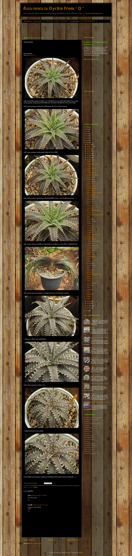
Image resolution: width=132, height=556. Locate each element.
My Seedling (90, 272)
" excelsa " (89, 206)
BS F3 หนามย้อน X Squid (93, 210)
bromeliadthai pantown (89, 443)
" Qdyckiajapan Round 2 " (93, 164)
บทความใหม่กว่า (29, 540)
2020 (86, 129)
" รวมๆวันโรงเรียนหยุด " (92, 197)
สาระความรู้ (38, 21)
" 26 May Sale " (90, 183)
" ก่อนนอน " (89, 252)
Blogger (80, 552)
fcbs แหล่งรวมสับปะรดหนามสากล (92, 423)
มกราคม (89, 308)
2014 (86, 142)
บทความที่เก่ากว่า (74, 540)
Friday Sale (93, 327)
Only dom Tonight (91, 265)
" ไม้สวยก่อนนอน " (91, 179)
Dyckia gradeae (90, 263)
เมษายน (89, 301)
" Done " (89, 267)
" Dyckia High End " (95, 318)
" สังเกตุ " (89, 287)
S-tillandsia (86, 429)
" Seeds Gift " (90, 243)
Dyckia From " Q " (31, 55)
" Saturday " (90, 223)
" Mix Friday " (90, 230)
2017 (86, 135)
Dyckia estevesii (53, 485)
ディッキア (29, 487)
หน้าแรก (51, 540)
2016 (86, 138)
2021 (86, 127)
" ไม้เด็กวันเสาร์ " (91, 161)
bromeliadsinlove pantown (90, 445)
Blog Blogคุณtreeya (89, 437)
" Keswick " (89, 212)
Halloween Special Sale (97, 347)
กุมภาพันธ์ (89, 305)
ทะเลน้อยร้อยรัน (74, 21)
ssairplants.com (88, 451)
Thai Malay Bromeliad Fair (89, 21)
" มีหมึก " (89, 170)
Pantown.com (87, 441)
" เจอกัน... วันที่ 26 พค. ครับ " (94, 234)
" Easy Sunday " (91, 190)
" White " (89, 296)
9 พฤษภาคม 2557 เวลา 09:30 (39, 495)
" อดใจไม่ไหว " (90, 289)
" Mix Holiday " (90, 285)
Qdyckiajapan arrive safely (93, 247)
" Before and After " (91, 256)
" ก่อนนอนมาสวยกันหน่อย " (93, 175)
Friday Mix (89, 294)
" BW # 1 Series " (91, 250)
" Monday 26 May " (91, 186)
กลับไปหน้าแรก (27, 21)
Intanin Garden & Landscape (91, 419)
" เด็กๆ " (88, 217)
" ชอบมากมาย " (90, 199)
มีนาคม (89, 303)
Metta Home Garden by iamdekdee (92, 417)
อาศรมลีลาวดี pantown (89, 447)
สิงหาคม (89, 153)
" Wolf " (88, 203)
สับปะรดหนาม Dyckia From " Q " (53, 8)
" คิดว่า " (93, 366)
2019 (86, 131)
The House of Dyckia (89, 439)
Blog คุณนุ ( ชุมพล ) (89, 435)
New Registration (48, 21)
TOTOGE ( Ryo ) (88, 427)
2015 (86, 140)
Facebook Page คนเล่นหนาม (91, 453)
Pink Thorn (89, 201)
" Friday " (89, 166)
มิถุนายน (89, 157)
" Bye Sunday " (90, 219)
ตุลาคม (89, 148)
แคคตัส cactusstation (89, 449)
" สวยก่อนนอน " (90, 236)
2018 (86, 133)
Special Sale (94, 393)
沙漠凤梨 (35, 487)
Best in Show (64, 21)
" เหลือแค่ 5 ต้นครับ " (96, 375)
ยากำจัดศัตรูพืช (33, 485)
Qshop (56, 21)
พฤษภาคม (89, 160)
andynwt (69, 552)
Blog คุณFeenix (88, 431)
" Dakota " (89, 276)
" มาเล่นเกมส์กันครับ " (92, 177)
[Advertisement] (52, 29)
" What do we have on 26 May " (94, 192)
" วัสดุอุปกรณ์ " (90, 269)
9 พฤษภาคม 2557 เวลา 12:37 (40, 505)
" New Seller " (90, 208)
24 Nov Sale (94, 357)
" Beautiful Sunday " (92, 221)
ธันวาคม (89, 144)
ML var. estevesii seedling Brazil (95, 214)
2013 (86, 310)
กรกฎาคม (89, 155)
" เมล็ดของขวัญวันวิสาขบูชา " (94, 241)
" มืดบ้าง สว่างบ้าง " (91, 168)
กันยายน (89, 151)
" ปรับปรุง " (89, 280)
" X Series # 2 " (90, 225)
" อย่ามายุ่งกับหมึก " (91, 181)
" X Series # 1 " (90, 228)
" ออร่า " (89, 298)
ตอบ (29, 500)
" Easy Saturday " (91, 194)
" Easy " (88, 258)
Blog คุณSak (87, 433)
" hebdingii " (90, 232)
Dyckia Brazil (87, 421)
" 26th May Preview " (92, 188)
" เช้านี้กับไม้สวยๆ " (91, 172)
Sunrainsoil (86, 425)
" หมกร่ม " (89, 261)
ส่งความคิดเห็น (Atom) (36, 543)
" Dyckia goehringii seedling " (94, 274)
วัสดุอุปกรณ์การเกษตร (42, 485)
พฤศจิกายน (90, 146)
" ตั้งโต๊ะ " (89, 254)
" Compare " (90, 278)
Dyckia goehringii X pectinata (65, 485)
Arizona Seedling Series (93, 245)
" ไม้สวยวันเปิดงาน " (92, 239)
